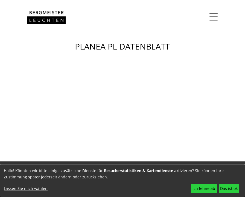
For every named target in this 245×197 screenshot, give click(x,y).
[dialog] (122, 181)
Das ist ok (229, 188)
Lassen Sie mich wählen (26, 188)
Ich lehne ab (203, 188)
